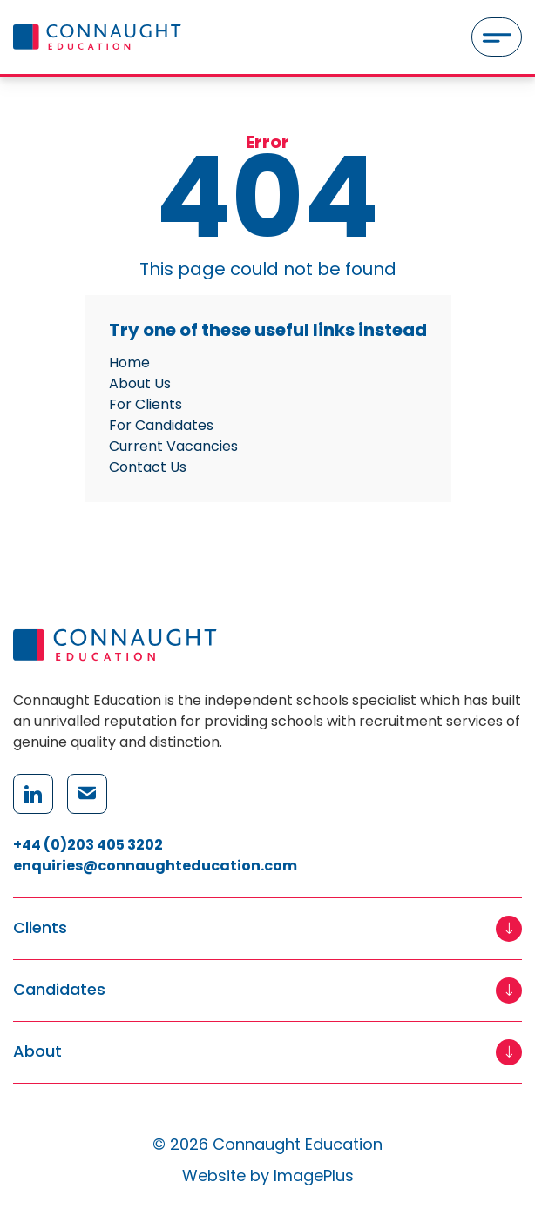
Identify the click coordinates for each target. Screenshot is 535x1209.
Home (129, 363)
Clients (40, 928)
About (37, 1052)
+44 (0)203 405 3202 (88, 845)
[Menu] (496, 37)
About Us (140, 383)
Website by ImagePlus (268, 1175)
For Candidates (161, 425)
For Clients (145, 404)
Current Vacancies (173, 446)
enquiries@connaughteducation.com (155, 866)
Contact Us (147, 467)
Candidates (59, 990)
